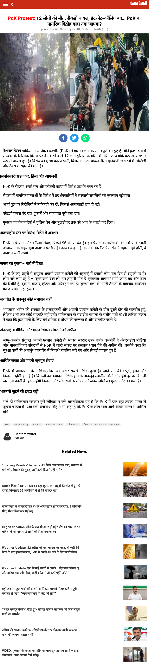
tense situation (54, 424)
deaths (37, 424)
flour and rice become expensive (101, 424)
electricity (73, 424)
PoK (7, 424)
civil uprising (21, 424)
